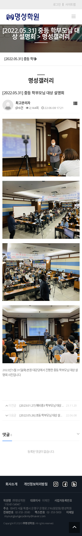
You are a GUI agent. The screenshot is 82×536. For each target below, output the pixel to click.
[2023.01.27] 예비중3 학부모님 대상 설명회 (42, 405)
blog (74, 484)
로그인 (57, 4)
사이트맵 (70, 4)
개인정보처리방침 (35, 484)
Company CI (23, 17)
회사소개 (11, 484)
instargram (55, 484)
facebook (65, 484)
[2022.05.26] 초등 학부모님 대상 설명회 (42, 415)
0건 (19, 108)
